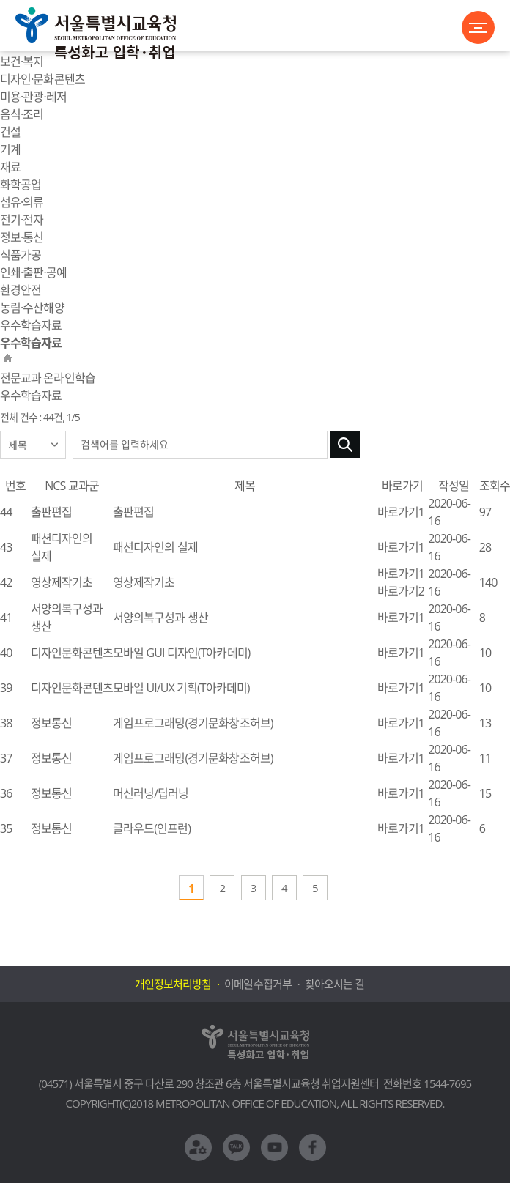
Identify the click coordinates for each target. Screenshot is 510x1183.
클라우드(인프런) (152, 828)
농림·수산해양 (32, 308)
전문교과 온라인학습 (47, 378)
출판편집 (133, 512)
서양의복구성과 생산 (160, 617)
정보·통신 (21, 237)
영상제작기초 (143, 582)
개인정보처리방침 (173, 983)
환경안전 (20, 290)
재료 (10, 167)
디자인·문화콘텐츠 (42, 79)
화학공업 (20, 185)
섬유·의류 (21, 202)
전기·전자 (21, 220)
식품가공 (20, 255)
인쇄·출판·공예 (33, 272)
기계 (10, 149)
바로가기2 (400, 591)
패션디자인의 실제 (155, 547)
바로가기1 (400, 512)
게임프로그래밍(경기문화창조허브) (193, 723)
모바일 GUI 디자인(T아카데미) (181, 653)
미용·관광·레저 (33, 97)
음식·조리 (21, 114)
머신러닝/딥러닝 (150, 793)
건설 (10, 132)
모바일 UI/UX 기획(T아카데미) (181, 688)
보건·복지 (21, 61)
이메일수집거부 (257, 983)
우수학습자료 (31, 325)
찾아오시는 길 (334, 983)
